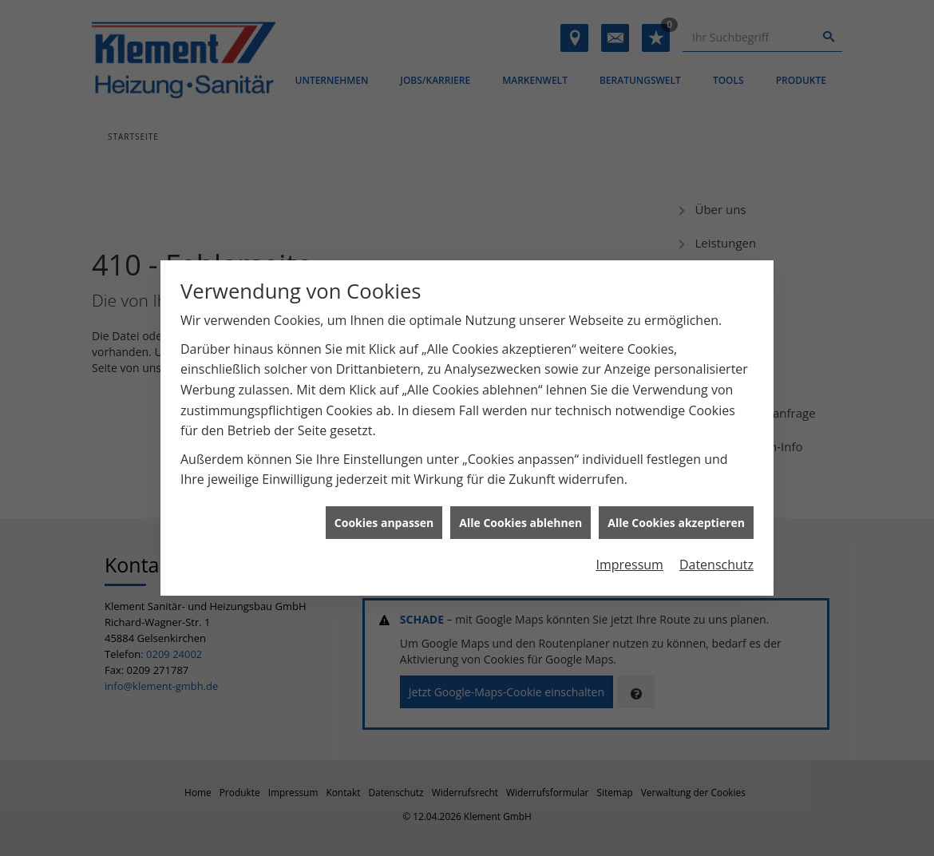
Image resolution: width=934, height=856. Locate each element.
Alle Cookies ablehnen (520, 518)
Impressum (629, 561)
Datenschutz (716, 561)
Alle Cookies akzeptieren (676, 518)
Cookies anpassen (383, 518)
